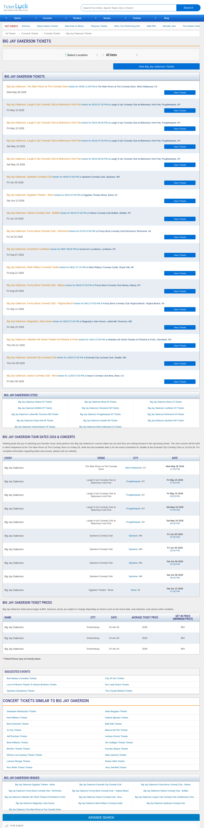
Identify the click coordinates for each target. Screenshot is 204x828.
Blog (166, 18)
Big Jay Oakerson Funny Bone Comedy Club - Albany (166, 784)
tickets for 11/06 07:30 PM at (65, 375)
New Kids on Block (79, 26)
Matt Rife (156, 26)
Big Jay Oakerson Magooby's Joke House (35, 803)
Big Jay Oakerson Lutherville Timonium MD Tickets (35, 414)
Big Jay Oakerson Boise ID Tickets (100, 402)
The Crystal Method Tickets (118, 690)
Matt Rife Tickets (113, 724)
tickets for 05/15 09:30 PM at (93, 122)
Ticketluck (37, 7)
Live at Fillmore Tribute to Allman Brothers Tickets (32, 684)
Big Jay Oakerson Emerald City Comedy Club (101, 784)
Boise (134, 590)
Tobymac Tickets (103, 26)
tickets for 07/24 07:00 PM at (79, 231)
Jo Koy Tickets (14, 730)
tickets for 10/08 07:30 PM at (66, 357)
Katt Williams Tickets (17, 717)
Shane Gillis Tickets (115, 761)
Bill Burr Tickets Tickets (18, 748)
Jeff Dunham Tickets (17, 736)
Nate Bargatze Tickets (116, 711)
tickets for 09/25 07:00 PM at (69, 321)
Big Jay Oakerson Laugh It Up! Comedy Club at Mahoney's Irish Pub (166, 797)
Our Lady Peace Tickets (117, 684)
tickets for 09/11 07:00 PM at (85, 303)
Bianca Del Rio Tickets (116, 730)
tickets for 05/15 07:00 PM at (93, 104)
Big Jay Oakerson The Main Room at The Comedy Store (35, 809)
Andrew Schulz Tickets (116, 736)
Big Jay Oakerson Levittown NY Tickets (166, 408)
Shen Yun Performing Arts (132, 26)
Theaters (77, 18)
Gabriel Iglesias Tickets (116, 717)
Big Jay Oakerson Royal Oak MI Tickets (35, 420)
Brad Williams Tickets (17, 742)
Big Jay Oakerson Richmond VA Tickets (166, 414)
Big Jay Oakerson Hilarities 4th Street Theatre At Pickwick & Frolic (35, 797)
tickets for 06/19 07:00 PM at (69, 212)
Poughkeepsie (133, 481)
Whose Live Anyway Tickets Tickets (24, 755)
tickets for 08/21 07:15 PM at (70, 267)
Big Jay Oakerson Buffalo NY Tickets (35, 408)
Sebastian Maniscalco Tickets (21, 711)
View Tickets (180, 92)
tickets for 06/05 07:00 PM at (63, 176)
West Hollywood (133, 467)
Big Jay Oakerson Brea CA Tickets (166, 402)
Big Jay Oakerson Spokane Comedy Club (166, 803)
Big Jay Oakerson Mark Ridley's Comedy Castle (100, 803)
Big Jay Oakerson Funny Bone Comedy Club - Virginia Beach (100, 791)
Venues (107, 18)
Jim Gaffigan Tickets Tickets (119, 742)
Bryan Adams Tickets (52, 26)
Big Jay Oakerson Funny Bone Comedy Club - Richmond (35, 791)
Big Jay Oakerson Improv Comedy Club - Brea (100, 797)
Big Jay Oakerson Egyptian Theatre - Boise (35, 784)
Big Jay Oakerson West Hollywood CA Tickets (100, 427)
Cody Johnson (28, 26)
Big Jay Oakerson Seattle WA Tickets (100, 420)
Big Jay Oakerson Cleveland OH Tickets (100, 408)
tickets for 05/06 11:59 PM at (82, 86)
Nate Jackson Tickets (115, 755)
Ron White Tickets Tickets (20, 767)
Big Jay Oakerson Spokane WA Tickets (166, 420)
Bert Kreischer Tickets (18, 724)
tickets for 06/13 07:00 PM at (62, 195)
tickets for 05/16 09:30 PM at (93, 158)
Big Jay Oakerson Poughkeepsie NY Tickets (100, 414)
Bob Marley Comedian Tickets (22, 678)
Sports (17, 18)
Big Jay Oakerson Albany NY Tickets (35, 402)
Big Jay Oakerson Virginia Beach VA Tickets (35, 427)
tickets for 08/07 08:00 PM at (61, 249)
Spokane (133, 535)
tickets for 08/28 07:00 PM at (74, 285)
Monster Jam (174, 26)
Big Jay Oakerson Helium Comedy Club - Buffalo (165, 791)
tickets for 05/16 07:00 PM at (93, 140)
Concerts (47, 18)
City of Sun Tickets (114, 678)
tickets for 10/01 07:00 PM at (89, 339)
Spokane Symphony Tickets (20, 690)
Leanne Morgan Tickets (18, 761)
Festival (137, 18)
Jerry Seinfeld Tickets (116, 767)
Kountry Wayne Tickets (116, 748)
